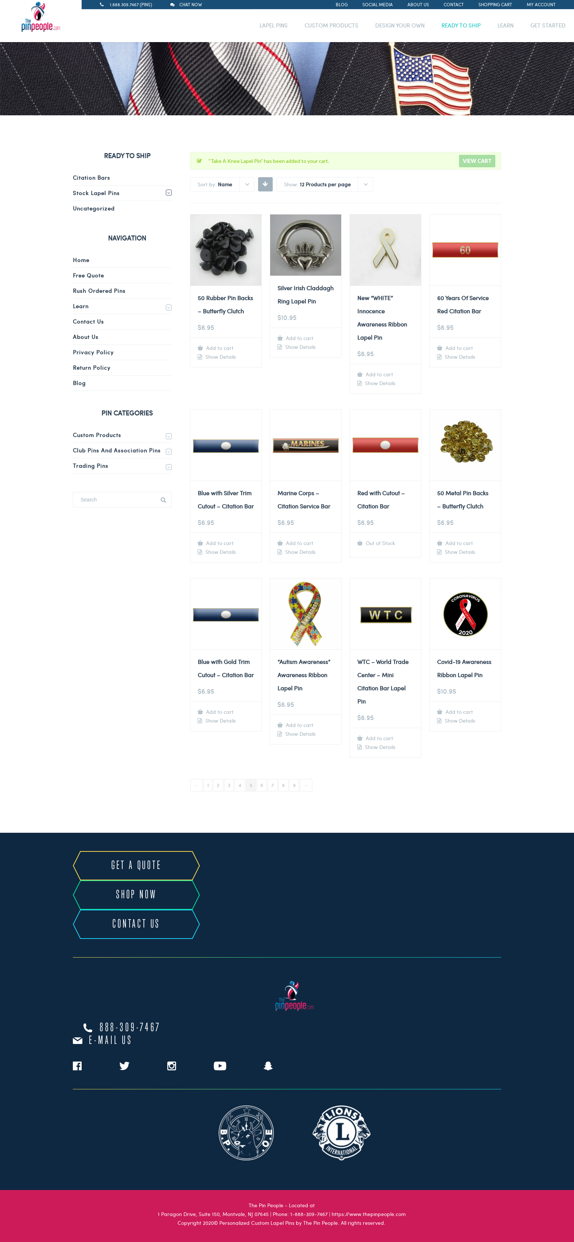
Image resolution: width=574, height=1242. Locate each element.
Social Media (377, 4)
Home (81, 260)
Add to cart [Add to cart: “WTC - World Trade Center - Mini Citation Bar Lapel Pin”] (378, 738)
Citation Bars (91, 177)
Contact (454, 4)
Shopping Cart (495, 4)
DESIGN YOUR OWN (400, 25)
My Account (541, 4)
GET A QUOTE (136, 865)
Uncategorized (94, 208)
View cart (477, 161)
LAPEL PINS (274, 25)
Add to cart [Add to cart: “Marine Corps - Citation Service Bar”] (298, 543)
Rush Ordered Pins (99, 290)
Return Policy (92, 367)
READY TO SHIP (461, 25)
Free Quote (88, 275)
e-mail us (111, 1040)
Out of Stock (379, 543)
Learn (81, 306)
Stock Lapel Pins (96, 193)
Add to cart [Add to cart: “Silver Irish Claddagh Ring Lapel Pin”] (298, 338)
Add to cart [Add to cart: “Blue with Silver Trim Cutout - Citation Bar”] (219, 543)
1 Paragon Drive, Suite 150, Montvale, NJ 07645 (213, 1214)
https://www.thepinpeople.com (369, 1214)
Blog (342, 4)
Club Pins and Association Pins (117, 450)
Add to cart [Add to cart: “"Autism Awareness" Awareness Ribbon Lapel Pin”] (298, 725)
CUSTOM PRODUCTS (331, 25)
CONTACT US (136, 924)
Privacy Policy (93, 352)
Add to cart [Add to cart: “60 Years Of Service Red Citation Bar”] (458, 348)
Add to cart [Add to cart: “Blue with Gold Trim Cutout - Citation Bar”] (219, 712)
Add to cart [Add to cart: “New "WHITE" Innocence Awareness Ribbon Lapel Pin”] (378, 374)
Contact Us (88, 321)
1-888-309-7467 (309, 1214)
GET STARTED (548, 25)
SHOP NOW (136, 894)
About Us (418, 4)
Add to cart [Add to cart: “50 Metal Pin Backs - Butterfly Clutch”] (458, 543)
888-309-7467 (130, 1027)
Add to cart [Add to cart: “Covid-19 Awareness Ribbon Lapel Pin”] (458, 712)
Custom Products (97, 435)
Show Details (220, 356)
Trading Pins (90, 465)
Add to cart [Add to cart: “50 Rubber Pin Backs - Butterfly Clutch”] (219, 348)
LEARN (505, 25)
